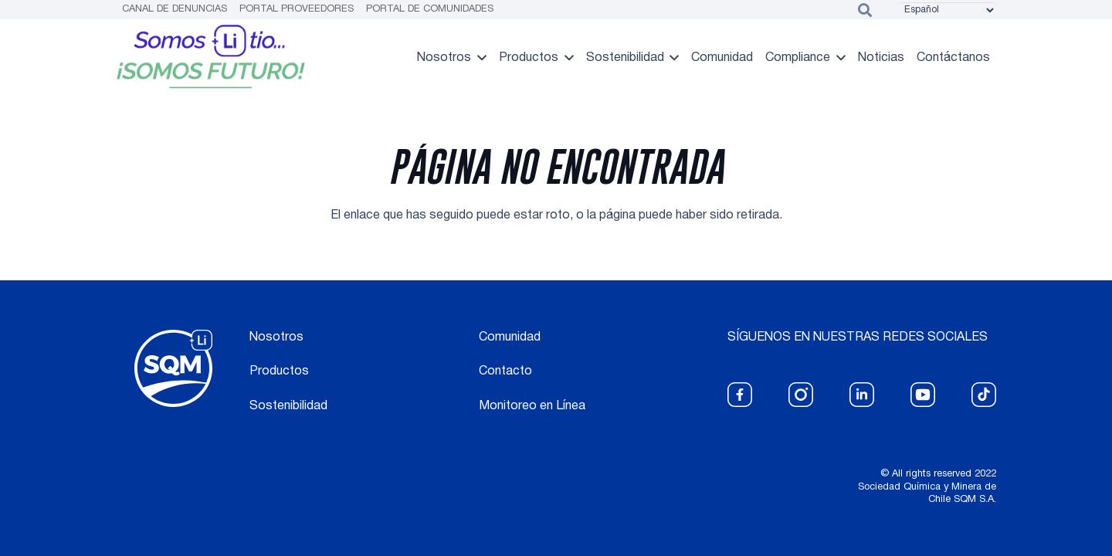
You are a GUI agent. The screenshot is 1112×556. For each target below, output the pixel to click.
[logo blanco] (173, 369)
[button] (478, 58)
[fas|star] (739, 394)
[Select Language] (946, 10)
